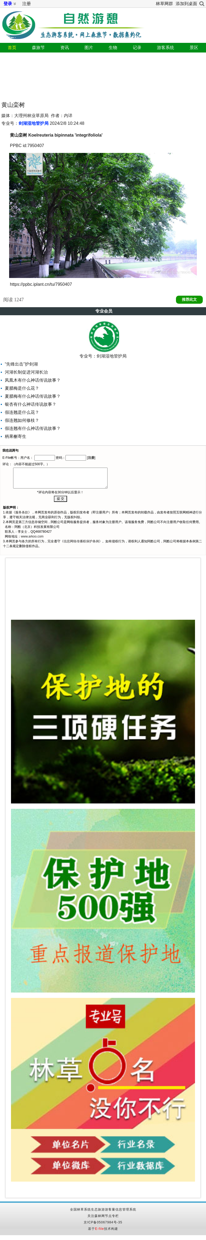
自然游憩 (72, 23)
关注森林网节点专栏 (103, 1216)
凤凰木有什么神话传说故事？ (33, 380)
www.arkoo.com (32, 536)
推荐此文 (189, 300)
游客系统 (165, 47)
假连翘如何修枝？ (22, 420)
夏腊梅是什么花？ (22, 388)
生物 (113, 47)
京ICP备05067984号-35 (103, 1222)
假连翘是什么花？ (22, 412)
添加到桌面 (186, 3)
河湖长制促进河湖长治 (26, 372)
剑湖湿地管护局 (34, 123)
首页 (12, 47)
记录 (137, 47)
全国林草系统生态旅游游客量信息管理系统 (103, 1209)
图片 (88, 47)
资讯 (64, 47)
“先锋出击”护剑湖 (21, 364)
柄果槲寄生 (15, 436)
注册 (26, 3)
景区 (194, 47)
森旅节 (38, 47)
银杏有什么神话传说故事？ (30, 404)
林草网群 (164, 3)
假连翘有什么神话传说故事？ (33, 428)
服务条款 (21, 512)
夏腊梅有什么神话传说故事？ (33, 396)
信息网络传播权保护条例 (81, 541)
